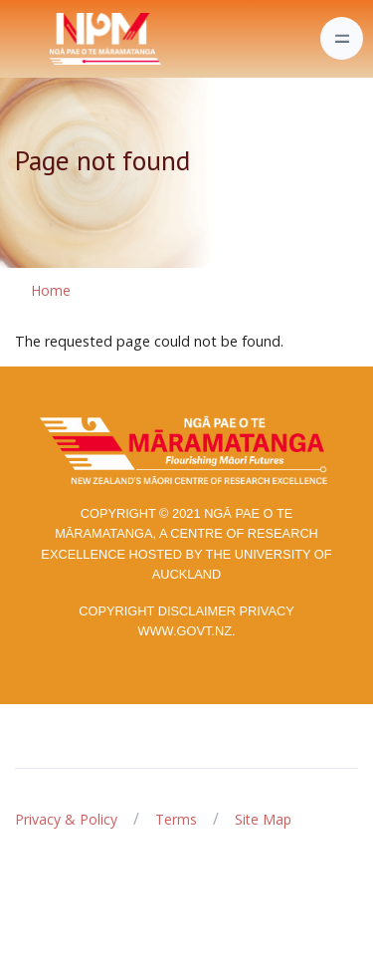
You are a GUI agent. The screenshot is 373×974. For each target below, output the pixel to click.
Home (51, 290)
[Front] (55, 39)
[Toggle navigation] (341, 38)
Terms (176, 819)
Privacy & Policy (66, 819)
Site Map (263, 819)
